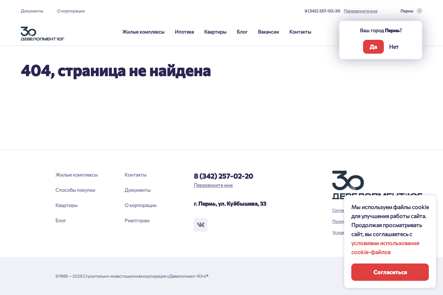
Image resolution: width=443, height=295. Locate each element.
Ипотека (184, 32)
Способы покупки (75, 190)
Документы (32, 10)
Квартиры (215, 32)
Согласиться (390, 272)
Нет (394, 46)
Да (373, 46)
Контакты (300, 32)
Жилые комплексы (143, 32)
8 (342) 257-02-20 (322, 10)
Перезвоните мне (360, 10)
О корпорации (71, 10)
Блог (242, 32)
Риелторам (137, 220)
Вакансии (268, 32)
